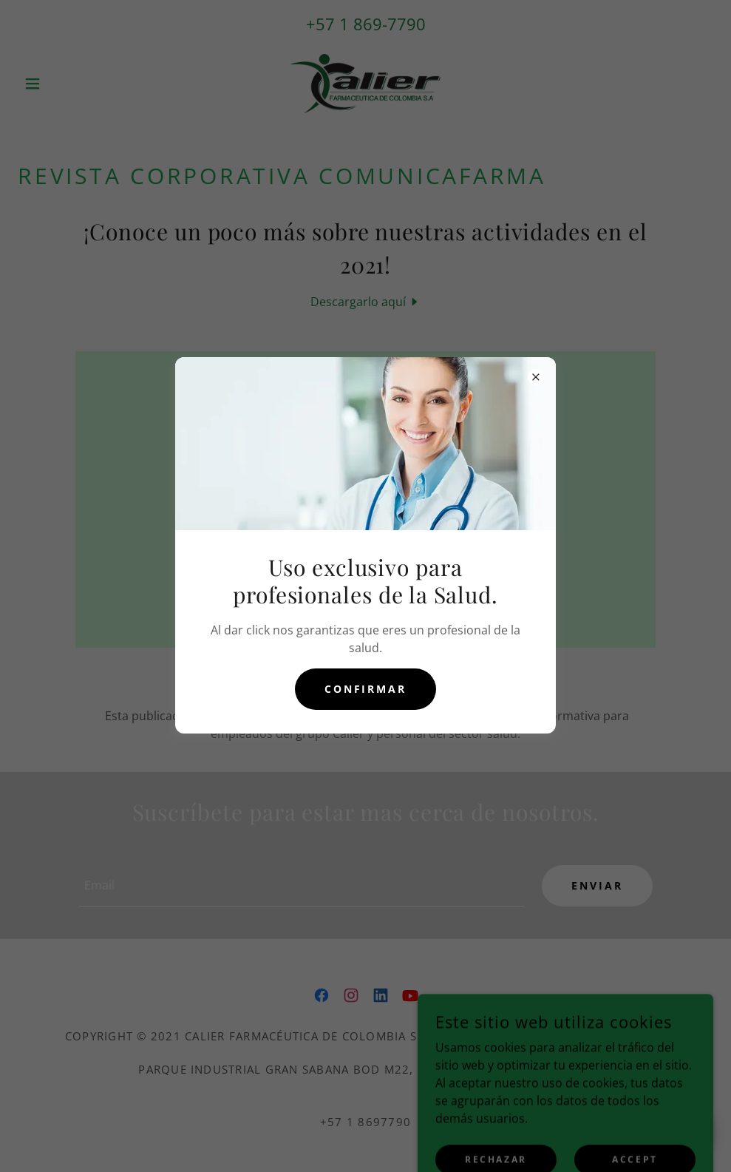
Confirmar (365, 689)
